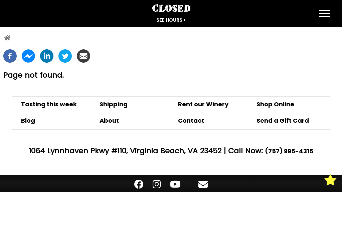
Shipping (114, 104)
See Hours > (171, 20)
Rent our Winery (203, 104)
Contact (191, 120)
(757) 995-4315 (289, 151)
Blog (28, 120)
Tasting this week (49, 104)
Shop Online (275, 104)
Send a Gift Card (282, 120)
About (109, 120)
